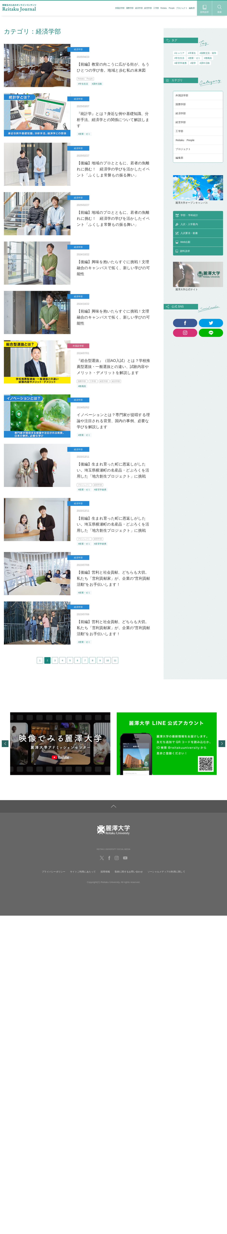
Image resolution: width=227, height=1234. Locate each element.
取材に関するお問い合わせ (129, 876)
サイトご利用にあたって (83, 876)
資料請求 (204, 9)
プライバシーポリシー (53, 876)
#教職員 (82, 386)
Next (221, 748)
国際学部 (130, 8)
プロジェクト (181, 8)
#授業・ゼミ (84, 134)
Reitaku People (167, 8)
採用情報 (105, 876)
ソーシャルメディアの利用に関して (166, 876)
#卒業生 (192, 53)
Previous (5, 748)
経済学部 (139, 8)
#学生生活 (83, 83)
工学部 (156, 8)
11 (140, 662)
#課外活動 (97, 83)
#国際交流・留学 (208, 53)
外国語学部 (119, 8)
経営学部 (148, 8)
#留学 (193, 63)
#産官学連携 (100, 489)
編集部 (192, 8)
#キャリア (179, 53)
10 (127, 662)
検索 (219, 9)
